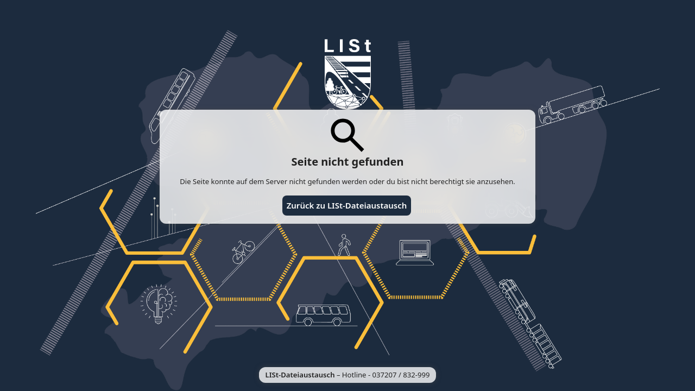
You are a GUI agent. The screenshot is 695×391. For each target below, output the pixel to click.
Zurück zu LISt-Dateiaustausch (347, 205)
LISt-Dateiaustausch (300, 375)
